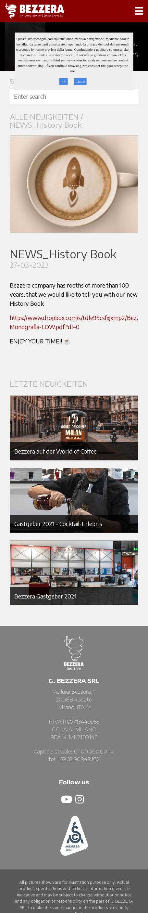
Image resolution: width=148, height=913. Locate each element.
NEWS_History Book (46, 125)
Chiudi (80, 82)
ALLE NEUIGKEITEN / (47, 117)
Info (63, 82)
